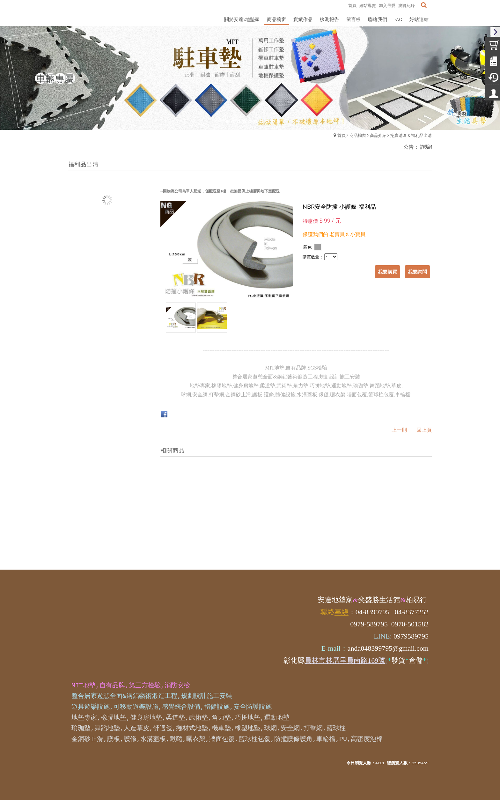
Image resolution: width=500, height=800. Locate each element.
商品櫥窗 (357, 135)
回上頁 (424, 429)
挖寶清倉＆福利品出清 (411, 135)
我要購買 (387, 271)
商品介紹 (378, 135)
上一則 (399, 429)
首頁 (341, 135)
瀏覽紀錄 (406, 5)
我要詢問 (417, 271)
